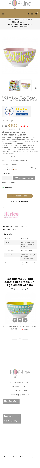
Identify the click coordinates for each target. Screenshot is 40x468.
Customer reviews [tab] (19, 201)
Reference (7, 226)
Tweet (7, 120)
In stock (6, 229)
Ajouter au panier (24, 178)
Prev (18, 339)
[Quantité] (7, 178)
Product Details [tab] (19, 196)
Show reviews (22, 114)
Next (22, 339)
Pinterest (11, 120)
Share (3, 120)
